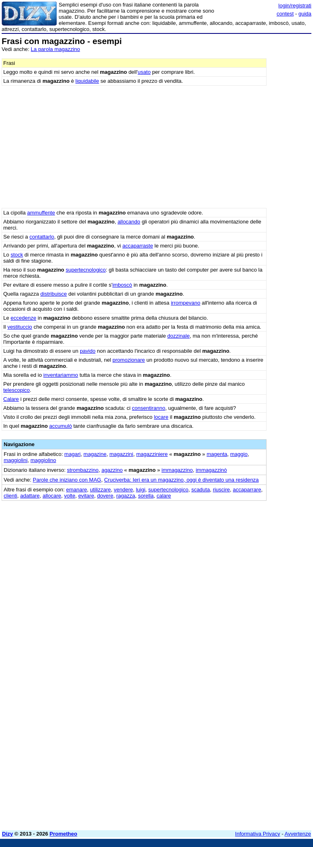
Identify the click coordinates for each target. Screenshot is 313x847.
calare (163, 496)
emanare (76, 490)
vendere (123, 490)
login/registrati (294, 5)
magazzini (121, 454)
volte (69, 496)
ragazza (125, 496)
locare (161, 417)
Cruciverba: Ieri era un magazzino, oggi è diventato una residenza (181, 480)
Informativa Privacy (257, 834)
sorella (146, 496)
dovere (105, 496)
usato (144, 72)
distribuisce (53, 294)
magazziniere (152, 454)
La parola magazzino (55, 49)
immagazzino (177, 470)
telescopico (16, 390)
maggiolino (43, 460)
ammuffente (41, 213)
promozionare (128, 360)
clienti (10, 496)
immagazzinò (211, 470)
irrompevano (185, 303)
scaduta (200, 490)
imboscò (122, 285)
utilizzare (100, 490)
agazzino (112, 470)
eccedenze (23, 318)
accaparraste (137, 246)
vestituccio (19, 327)
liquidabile (87, 81)
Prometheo (63, 834)
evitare (86, 496)
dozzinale (179, 336)
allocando (128, 222)
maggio (239, 454)
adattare (30, 496)
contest (285, 14)
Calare (11, 399)
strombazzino (82, 470)
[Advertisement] (250, 552)
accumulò (60, 426)
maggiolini (16, 460)
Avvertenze (297, 834)
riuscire (221, 490)
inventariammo (60, 375)
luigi (140, 490)
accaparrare (247, 490)
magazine (95, 454)
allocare (51, 496)
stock (17, 255)
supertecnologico (86, 270)
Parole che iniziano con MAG (67, 480)
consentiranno (148, 408)
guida (304, 14)
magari (72, 454)
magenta (217, 454)
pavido (87, 351)
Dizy (7, 834)
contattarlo (41, 237)
